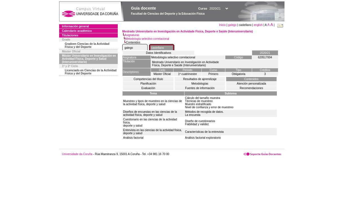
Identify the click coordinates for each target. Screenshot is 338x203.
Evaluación (148, 88)
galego (232, 25)
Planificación (148, 83)
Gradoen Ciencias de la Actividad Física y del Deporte (87, 45)
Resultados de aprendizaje (199, 79)
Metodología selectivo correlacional (147, 38)
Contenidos (251, 79)
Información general (75, 26)
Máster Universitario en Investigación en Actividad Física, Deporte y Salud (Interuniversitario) (89, 58)
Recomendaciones (251, 88)
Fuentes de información (200, 88)
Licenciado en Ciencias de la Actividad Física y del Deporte (91, 72)
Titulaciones (70, 35)
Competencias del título (148, 79)
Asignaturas (131, 35)
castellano (157, 47)
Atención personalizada (251, 83)
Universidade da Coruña (77, 154)
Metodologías (199, 83)
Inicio (222, 25)
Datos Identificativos (158, 52)
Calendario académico (77, 30)
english (258, 25)
